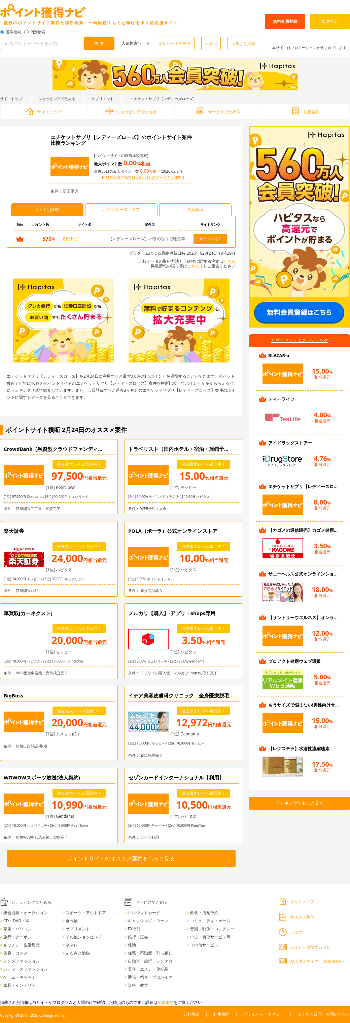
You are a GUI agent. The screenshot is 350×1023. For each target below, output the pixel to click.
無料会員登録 (285, 21)
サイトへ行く (210, 238)
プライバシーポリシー (263, 1014)
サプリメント (103, 98)
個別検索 (37, 32)
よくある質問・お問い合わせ (324, 1014)
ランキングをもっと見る (300, 803)
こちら (229, 261)
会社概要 (191, 1014)
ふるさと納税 (243, 43)
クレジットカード (175, 43)
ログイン (330, 21)
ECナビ (71, 238)
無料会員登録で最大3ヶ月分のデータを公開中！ (145, 177)
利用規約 (221, 1014)
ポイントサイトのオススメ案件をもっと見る (121, 858)
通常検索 (13, 32)
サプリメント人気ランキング (299, 340)
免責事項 (166, 1002)
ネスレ (211, 43)
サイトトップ (11, 98)
